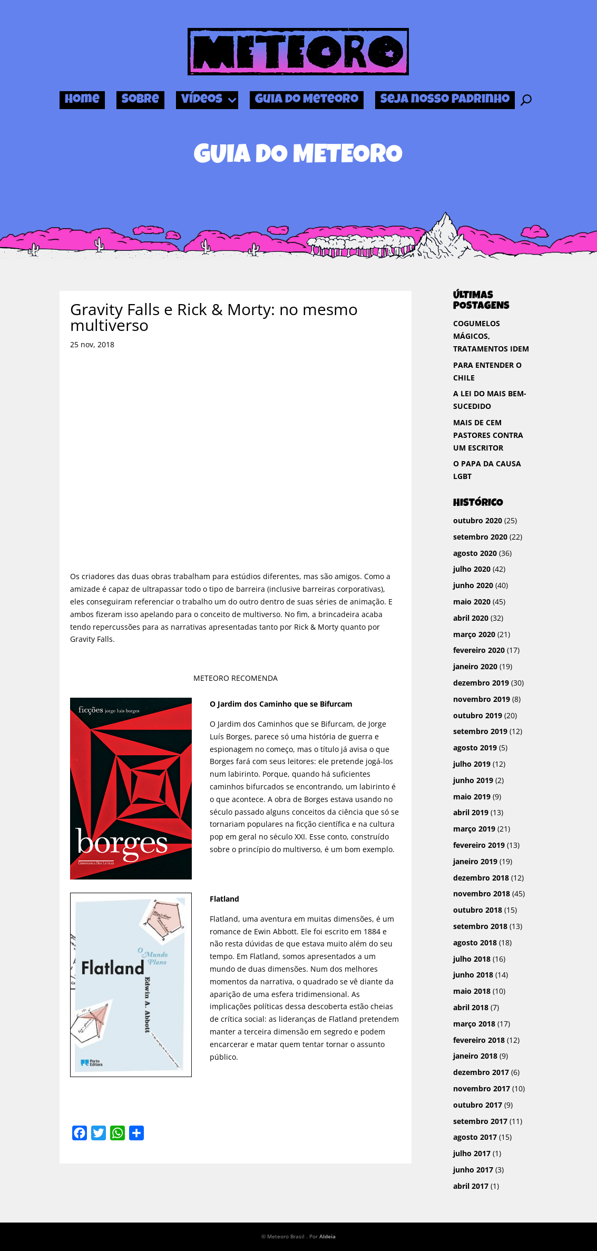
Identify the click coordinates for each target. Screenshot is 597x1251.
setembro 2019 (480, 731)
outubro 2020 (477, 520)
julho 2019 (472, 764)
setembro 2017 (480, 1121)
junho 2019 (473, 780)
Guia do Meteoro (306, 100)
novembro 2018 (481, 893)
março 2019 (474, 829)
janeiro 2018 (475, 1056)
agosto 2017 (475, 1137)
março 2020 (474, 634)
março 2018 (474, 1024)
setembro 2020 (480, 537)
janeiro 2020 (475, 666)
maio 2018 (472, 991)
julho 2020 (472, 569)
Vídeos (201, 100)
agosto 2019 (475, 747)
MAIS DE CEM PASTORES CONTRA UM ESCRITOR (488, 435)
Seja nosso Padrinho (445, 100)
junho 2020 (473, 585)
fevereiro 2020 (479, 650)
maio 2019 (472, 796)
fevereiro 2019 (479, 845)
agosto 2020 (475, 553)
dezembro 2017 (481, 1072)
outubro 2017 (477, 1105)
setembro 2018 (480, 926)
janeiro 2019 (475, 861)
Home (82, 100)
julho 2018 (472, 959)
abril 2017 (470, 1186)
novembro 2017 (481, 1088)
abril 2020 (470, 618)
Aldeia (327, 1236)
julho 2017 (472, 1153)
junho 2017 (473, 1170)
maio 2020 (472, 602)
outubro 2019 (477, 715)
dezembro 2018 (481, 878)
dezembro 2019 (481, 683)
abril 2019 (470, 812)
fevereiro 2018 (479, 1040)
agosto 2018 (475, 942)
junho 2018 (473, 975)
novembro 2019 (481, 699)
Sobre (140, 100)
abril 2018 (470, 1007)
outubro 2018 (477, 910)
